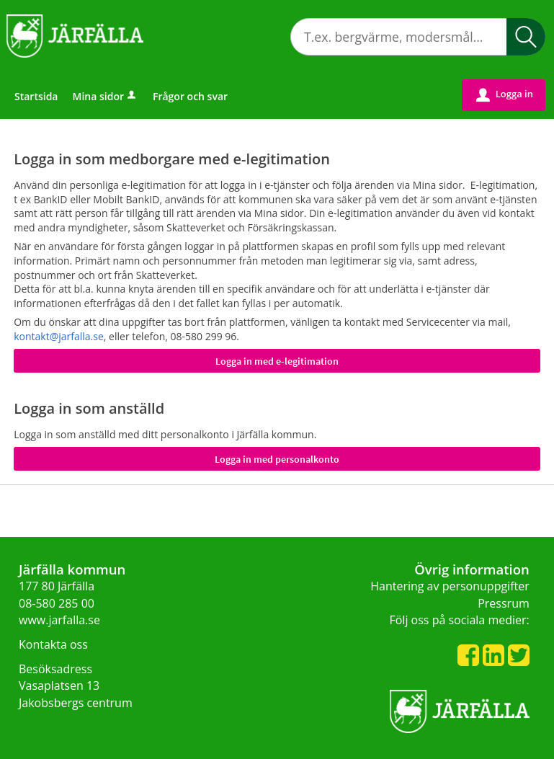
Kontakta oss (53, 644)
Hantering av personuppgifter (450, 586)
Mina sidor (105, 96)
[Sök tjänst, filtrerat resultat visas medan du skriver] (417, 37)
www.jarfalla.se (59, 620)
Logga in (504, 94)
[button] (525, 37)
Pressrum (504, 603)
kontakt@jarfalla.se (59, 336)
